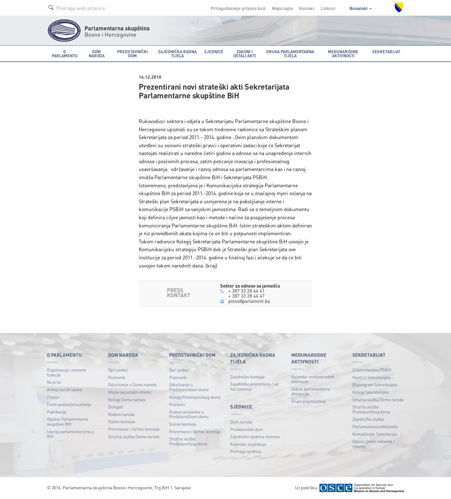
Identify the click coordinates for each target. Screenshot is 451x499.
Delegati (115, 406)
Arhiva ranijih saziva (64, 389)
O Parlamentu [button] (65, 53)
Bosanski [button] (361, 8)
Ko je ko (54, 382)
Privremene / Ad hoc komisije (134, 429)
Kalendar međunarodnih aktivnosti (312, 379)
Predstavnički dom (246, 429)
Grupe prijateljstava (308, 401)
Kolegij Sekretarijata (370, 392)
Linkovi (328, 8)
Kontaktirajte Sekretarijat (374, 434)
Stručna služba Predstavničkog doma (188, 441)
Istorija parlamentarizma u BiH (70, 434)
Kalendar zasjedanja (248, 444)
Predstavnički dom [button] (132, 53)
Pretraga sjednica (245, 451)
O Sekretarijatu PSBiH (371, 369)
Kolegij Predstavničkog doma (194, 397)
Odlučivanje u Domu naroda (132, 384)
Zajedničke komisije (247, 376)
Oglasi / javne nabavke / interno (373, 444)
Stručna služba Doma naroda (133, 436)
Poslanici (177, 404)
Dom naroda (241, 421)
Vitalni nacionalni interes (129, 392)
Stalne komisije (121, 421)
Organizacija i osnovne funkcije (66, 372)
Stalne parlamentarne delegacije (310, 391)
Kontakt (306, 8)
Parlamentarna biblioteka (375, 426)
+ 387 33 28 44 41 (246, 291)
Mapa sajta (282, 8)
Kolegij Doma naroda (126, 399)
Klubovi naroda (121, 414)
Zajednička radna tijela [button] (177, 53)
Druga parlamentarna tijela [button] (290, 53)
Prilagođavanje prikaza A (238, 8)
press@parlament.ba (249, 301)
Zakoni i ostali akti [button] (244, 53)
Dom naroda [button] (97, 53)
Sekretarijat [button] (386, 51)
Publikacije (56, 411)
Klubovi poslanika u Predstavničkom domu (189, 414)
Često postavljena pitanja (69, 404)
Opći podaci (118, 369)
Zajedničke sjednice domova (255, 436)
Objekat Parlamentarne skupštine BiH (67, 421)
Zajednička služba (368, 419)
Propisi (53, 397)
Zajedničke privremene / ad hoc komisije (254, 386)
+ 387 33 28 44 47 (246, 296)
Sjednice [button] (213, 51)
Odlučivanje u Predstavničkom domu (189, 387)
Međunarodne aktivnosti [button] (343, 53)
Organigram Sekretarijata (374, 384)
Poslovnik (116, 377)
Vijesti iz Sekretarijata (371, 377)
